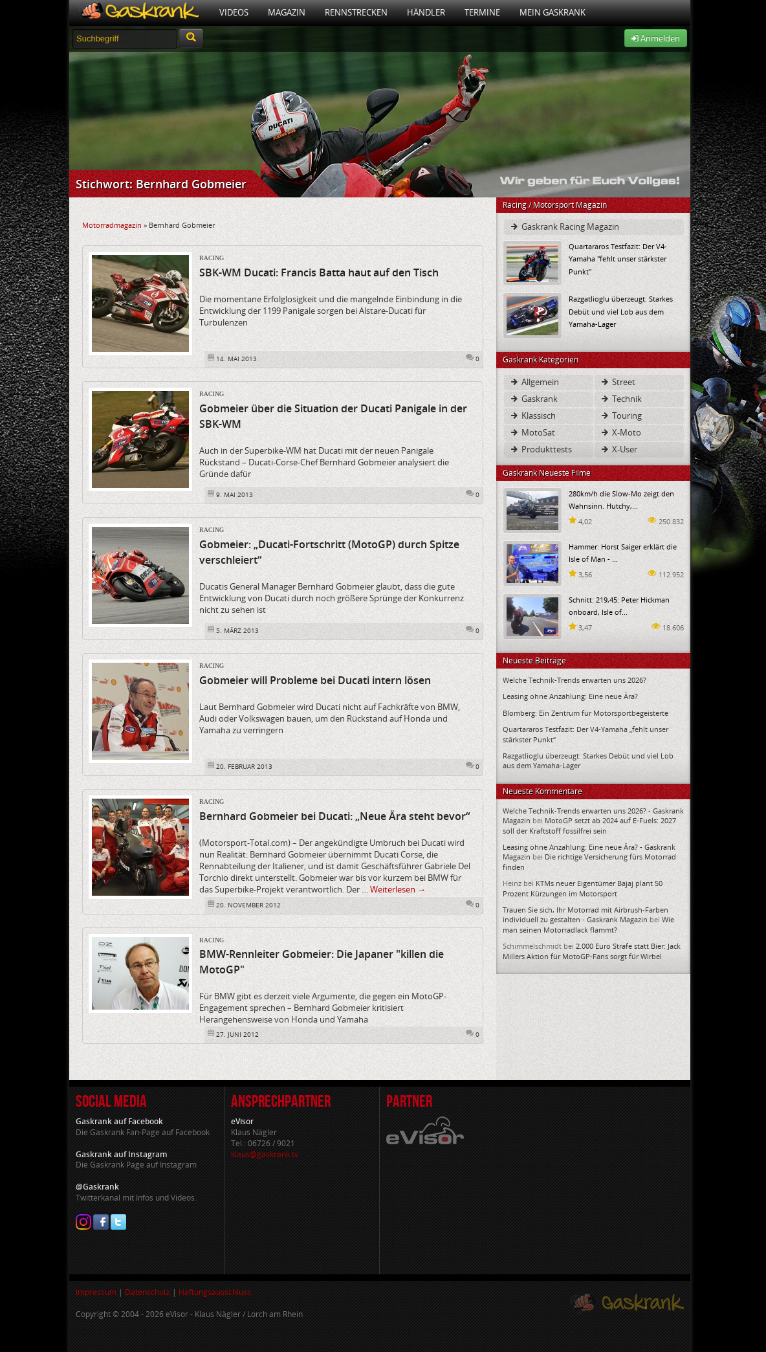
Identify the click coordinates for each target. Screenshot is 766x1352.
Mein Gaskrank (552, 12)
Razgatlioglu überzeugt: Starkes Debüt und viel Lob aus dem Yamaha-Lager (621, 311)
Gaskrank (533, 398)
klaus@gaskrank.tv (264, 1154)
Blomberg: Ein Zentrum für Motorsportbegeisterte (585, 713)
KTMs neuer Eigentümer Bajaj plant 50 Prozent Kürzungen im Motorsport (582, 888)
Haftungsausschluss (215, 1292)
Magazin (286, 12)
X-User (618, 449)
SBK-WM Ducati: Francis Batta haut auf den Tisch (319, 272)
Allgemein (534, 382)
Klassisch (532, 415)
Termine (482, 12)
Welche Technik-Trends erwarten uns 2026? (574, 680)
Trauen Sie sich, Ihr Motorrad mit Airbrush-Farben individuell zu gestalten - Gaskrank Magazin (585, 914)
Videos (233, 12)
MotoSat (532, 432)
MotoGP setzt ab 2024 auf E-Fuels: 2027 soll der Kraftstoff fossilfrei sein (589, 825)
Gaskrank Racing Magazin (564, 226)
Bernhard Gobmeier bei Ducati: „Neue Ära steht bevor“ (334, 816)
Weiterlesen (398, 889)
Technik (621, 398)
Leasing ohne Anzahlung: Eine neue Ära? (570, 696)
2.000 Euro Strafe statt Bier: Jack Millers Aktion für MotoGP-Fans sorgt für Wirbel (592, 950)
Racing (211, 257)
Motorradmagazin (112, 225)
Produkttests (540, 449)
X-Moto (620, 432)
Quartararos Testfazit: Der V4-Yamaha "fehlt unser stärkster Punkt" (618, 258)
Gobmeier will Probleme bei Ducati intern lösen (315, 680)
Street (617, 382)
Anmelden (655, 38)
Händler (426, 12)
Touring (621, 415)
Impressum (96, 1292)
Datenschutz (147, 1292)
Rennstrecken (356, 12)
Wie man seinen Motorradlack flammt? (588, 924)
